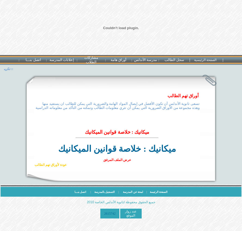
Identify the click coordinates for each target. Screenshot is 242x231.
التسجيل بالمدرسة (104, 191)
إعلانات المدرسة (61, 60)
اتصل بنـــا (33, 60)
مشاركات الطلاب (91, 60)
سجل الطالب (174, 60)
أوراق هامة (118, 60)
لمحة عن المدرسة (133, 191)
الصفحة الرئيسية (205, 60)
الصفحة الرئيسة (157, 191)
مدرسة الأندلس (145, 60)
